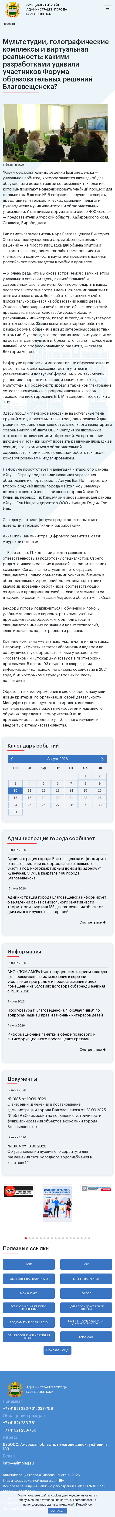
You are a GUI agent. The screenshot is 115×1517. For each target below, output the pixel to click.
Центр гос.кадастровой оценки (86, 1307)
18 (29, 798)
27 (58, 805)
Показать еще (57, 1350)
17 (15, 798)
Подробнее (84, 1504)
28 (71, 805)
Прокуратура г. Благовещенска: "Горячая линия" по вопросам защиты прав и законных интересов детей (55, 1013)
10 (15, 790)
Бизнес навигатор (86, 1279)
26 (43, 805)
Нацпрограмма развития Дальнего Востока (86, 1322)
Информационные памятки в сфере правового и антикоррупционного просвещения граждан (51, 1037)
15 (85, 790)
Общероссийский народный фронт (29, 1336)
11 (29, 790)
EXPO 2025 (86, 1337)
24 (15, 805)
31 (15, 812)
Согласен (57, 1510)
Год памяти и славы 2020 (29, 1322)
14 (71, 790)
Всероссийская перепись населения (28, 1307)
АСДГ (28, 1264)
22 (85, 798)
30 (99, 805)
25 (29, 805)
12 (43, 790)
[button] (26, 1238)
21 (71, 798)
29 (85, 805)
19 (43, 798)
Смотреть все (92, 922)
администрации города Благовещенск (47, 9)
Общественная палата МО (29, 1279)
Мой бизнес (28, 1293)
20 (58, 798)
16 (99, 790)
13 (58, 790)
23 (99, 798)
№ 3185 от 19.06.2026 (26, 1099)
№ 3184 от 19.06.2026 (26, 1146)
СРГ (86, 1264)
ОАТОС (86, 1293)
